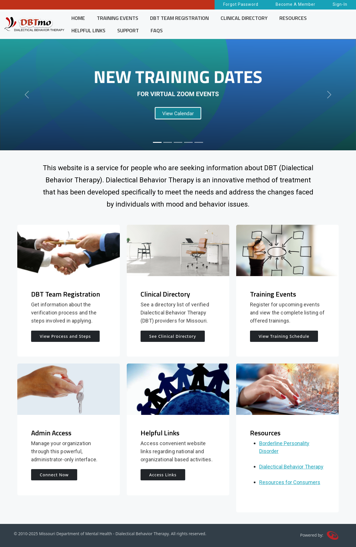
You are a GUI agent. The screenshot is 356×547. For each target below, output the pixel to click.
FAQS (157, 30)
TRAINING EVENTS (117, 18)
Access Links (163, 474)
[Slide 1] (157, 142)
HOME (78, 18)
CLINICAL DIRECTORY (244, 18)
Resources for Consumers (289, 482)
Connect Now (54, 474)
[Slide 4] (188, 142)
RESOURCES (293, 18)
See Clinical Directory (172, 336)
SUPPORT (128, 30)
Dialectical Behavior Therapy (291, 467)
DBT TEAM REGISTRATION (179, 18)
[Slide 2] (167, 142)
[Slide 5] (198, 142)
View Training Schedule (284, 336)
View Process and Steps (65, 336)
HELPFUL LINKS (88, 30)
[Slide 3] (178, 142)
